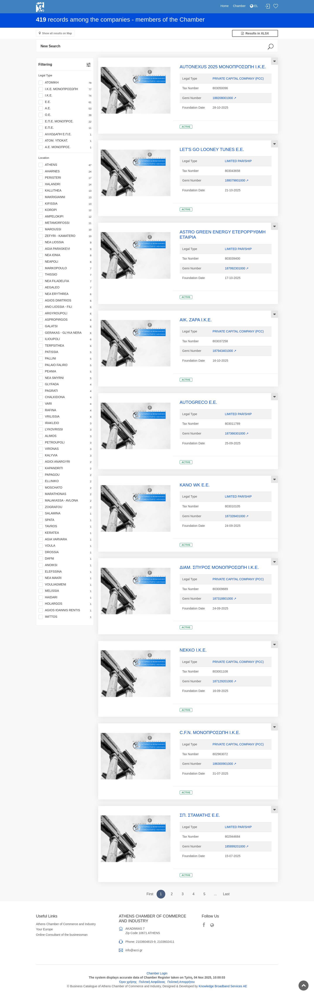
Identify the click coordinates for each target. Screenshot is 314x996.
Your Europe (44, 929)
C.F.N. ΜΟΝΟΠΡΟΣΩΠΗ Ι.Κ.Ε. (210, 732)
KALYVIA (64, 455)
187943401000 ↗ (224, 351)
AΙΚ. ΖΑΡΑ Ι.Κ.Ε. (196, 319)
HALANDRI (64, 184)
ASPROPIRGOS (64, 320)
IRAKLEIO (64, 423)
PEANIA (64, 371)
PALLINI (64, 358)
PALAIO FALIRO (64, 365)
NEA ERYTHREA (64, 294)
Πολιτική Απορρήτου (181, 982)
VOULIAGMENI (64, 584)
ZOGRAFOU (64, 507)
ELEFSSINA (64, 572)
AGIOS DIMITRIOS (64, 300)
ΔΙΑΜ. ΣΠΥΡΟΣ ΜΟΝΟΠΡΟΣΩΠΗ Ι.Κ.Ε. (219, 567)
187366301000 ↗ (237, 433)
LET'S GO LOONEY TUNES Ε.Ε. (212, 149)
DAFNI (64, 558)
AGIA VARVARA (64, 539)
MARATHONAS (64, 494)
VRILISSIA (64, 416)
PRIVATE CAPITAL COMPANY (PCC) (238, 78)
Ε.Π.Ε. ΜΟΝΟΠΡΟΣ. (64, 121)
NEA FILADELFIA (64, 281)
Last (226, 894)
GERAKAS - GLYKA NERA (64, 333)
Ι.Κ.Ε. (64, 95)
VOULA (64, 546)
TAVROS (64, 526)
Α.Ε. (64, 108)
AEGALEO (64, 287)
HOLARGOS (64, 604)
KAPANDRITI (64, 468)
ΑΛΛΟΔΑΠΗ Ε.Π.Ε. (64, 134)
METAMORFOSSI (64, 223)
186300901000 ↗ (224, 763)
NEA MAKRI (64, 578)
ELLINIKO (64, 481)
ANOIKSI (64, 565)
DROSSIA (64, 552)
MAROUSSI (64, 229)
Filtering (45, 64)
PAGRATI (64, 391)
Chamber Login (157, 973)
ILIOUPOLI (64, 339)
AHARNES (64, 171)
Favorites (275, 6)
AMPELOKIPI (64, 216)
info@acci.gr (133, 950)
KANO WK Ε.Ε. (195, 485)
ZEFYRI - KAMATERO (64, 236)
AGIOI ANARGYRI (64, 462)
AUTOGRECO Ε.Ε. (198, 402)
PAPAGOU (64, 475)
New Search (50, 46)
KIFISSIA (64, 204)
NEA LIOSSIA (64, 242)
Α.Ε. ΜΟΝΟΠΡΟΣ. (64, 147)
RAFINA (64, 410)
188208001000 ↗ (224, 98)
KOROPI (64, 210)
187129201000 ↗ (224, 681)
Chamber (239, 6)
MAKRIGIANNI (64, 197)
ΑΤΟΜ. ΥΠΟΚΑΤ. (64, 141)
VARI (64, 404)
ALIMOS (64, 436)
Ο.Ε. (64, 115)
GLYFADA (64, 384)
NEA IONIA (64, 255)
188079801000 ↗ (237, 180)
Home (224, 6)
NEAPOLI (64, 262)
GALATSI (64, 326)
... (215, 894)
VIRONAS (64, 449)
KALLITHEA (64, 190)
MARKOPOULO (64, 268)
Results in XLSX (255, 33)
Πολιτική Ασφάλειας (152, 982)
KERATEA (64, 533)
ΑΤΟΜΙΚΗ (64, 82)
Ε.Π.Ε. (64, 128)
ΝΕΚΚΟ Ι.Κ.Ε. (193, 650)
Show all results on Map (57, 33)
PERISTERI (64, 178)
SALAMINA (64, 513)
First (150, 894)
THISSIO (64, 274)
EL (254, 6)
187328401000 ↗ (237, 516)
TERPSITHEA (64, 346)
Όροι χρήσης (128, 982)
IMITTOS (64, 617)
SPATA (64, 520)
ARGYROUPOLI (64, 313)
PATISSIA (64, 352)
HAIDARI (64, 597)
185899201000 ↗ (237, 846)
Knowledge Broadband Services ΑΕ (223, 986)
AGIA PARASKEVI (64, 249)
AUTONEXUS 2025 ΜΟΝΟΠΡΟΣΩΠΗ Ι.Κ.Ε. (223, 66)
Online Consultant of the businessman (62, 934)
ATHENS (64, 165)
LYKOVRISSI (64, 429)
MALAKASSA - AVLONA (64, 500)
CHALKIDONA (64, 397)
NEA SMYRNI (64, 378)
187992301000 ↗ (237, 268)
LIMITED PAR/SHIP (238, 161)
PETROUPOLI (64, 442)
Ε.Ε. (64, 102)
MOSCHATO (64, 488)
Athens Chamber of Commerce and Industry (66, 924)
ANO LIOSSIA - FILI (64, 307)
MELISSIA (64, 591)
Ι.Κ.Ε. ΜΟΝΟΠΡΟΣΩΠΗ (64, 89)
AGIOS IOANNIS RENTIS (64, 610)
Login (267, 6)
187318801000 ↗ (224, 598)
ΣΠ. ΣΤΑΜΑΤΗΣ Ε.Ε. (200, 815)
